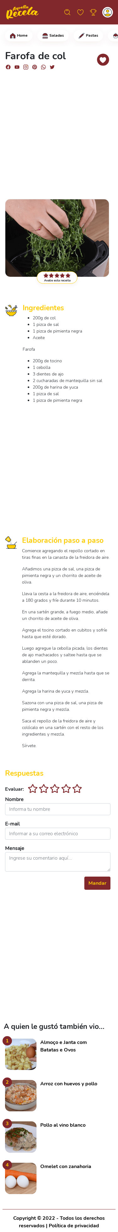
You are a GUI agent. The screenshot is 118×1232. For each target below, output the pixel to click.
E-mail (12, 823)
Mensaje (14, 848)
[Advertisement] (59, 134)
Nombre (14, 799)
